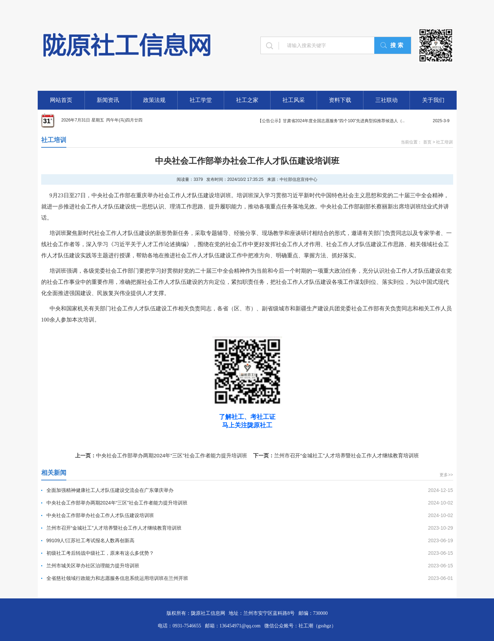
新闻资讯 (108, 100)
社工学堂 (201, 100)
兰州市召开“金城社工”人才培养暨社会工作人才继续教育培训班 (346, 455)
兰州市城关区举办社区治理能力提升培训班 (92, 565)
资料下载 (340, 100)
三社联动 (386, 100)
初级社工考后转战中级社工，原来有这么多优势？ (100, 553)
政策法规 (154, 100)
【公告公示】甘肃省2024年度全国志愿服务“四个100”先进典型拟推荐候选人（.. (331, 120)
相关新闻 (53, 472)
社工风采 (293, 100)
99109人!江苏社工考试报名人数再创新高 (90, 540)
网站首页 (61, 100)
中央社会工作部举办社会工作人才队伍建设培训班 (100, 515)
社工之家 (247, 100)
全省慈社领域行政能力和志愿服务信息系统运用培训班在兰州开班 (117, 578)
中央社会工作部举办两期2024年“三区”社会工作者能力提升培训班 (171, 455)
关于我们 (433, 100)
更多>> (446, 474)
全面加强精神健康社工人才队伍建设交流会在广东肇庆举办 (110, 490)
